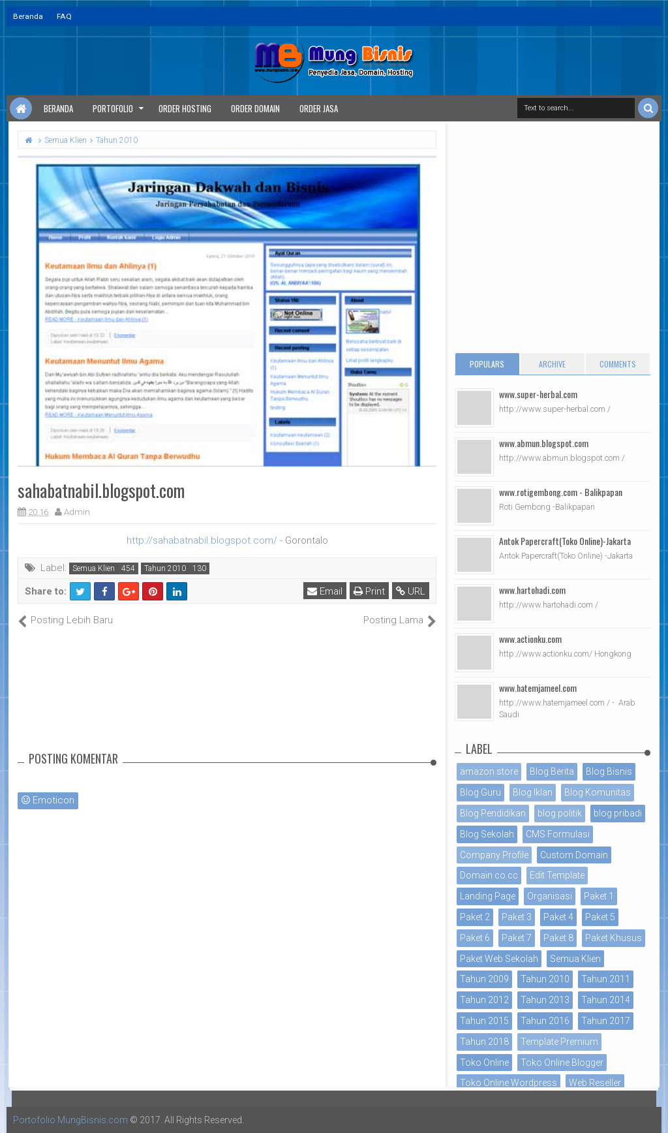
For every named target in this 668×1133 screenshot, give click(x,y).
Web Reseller (595, 1083)
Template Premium (559, 1041)
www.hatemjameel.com (538, 687)
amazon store (489, 771)
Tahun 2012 (484, 1000)
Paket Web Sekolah (499, 959)
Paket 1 (599, 896)
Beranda (28, 16)
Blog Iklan (533, 792)
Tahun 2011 (605, 979)
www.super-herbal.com (538, 394)
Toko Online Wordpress (508, 1083)
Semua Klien (93, 568)
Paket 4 (558, 917)
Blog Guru (480, 792)
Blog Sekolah (487, 834)
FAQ (64, 16)
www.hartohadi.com (532, 590)
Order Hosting (185, 108)
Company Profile (494, 855)
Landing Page (487, 896)
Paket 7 (517, 938)
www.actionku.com (530, 638)
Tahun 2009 (484, 979)
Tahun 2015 (484, 1021)
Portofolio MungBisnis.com (70, 1120)
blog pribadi (618, 813)
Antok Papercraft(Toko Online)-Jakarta (565, 541)
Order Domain (255, 108)
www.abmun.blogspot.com (543, 443)
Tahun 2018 (484, 1041)
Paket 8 (558, 938)
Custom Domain (574, 855)
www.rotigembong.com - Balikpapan (560, 492)
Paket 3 (517, 917)
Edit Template (557, 875)
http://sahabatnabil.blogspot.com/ (202, 540)
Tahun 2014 (605, 1000)
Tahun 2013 (545, 1000)
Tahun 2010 (165, 568)
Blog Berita (552, 771)
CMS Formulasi (558, 834)
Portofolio (113, 108)
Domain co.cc (489, 875)
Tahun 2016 (545, 1021)
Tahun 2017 (605, 1021)
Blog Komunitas (597, 792)
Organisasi (549, 896)
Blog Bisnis (609, 771)
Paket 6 (475, 938)
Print (369, 591)
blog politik (560, 813)
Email (324, 591)
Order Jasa (318, 108)
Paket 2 (475, 917)
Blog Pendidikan (493, 813)
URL (410, 591)
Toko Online (484, 1062)
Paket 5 (600, 917)
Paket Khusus (613, 938)
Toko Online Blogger (562, 1062)
